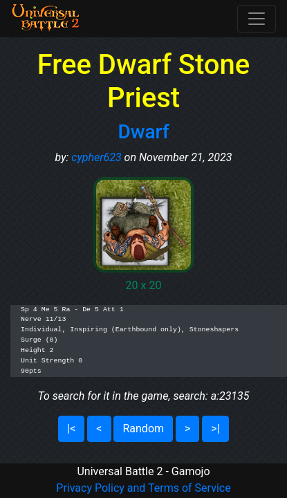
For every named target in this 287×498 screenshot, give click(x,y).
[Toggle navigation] (256, 19)
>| (215, 428)
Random (143, 428)
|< (71, 428)
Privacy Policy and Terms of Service (143, 488)
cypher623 (96, 157)
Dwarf (143, 131)
